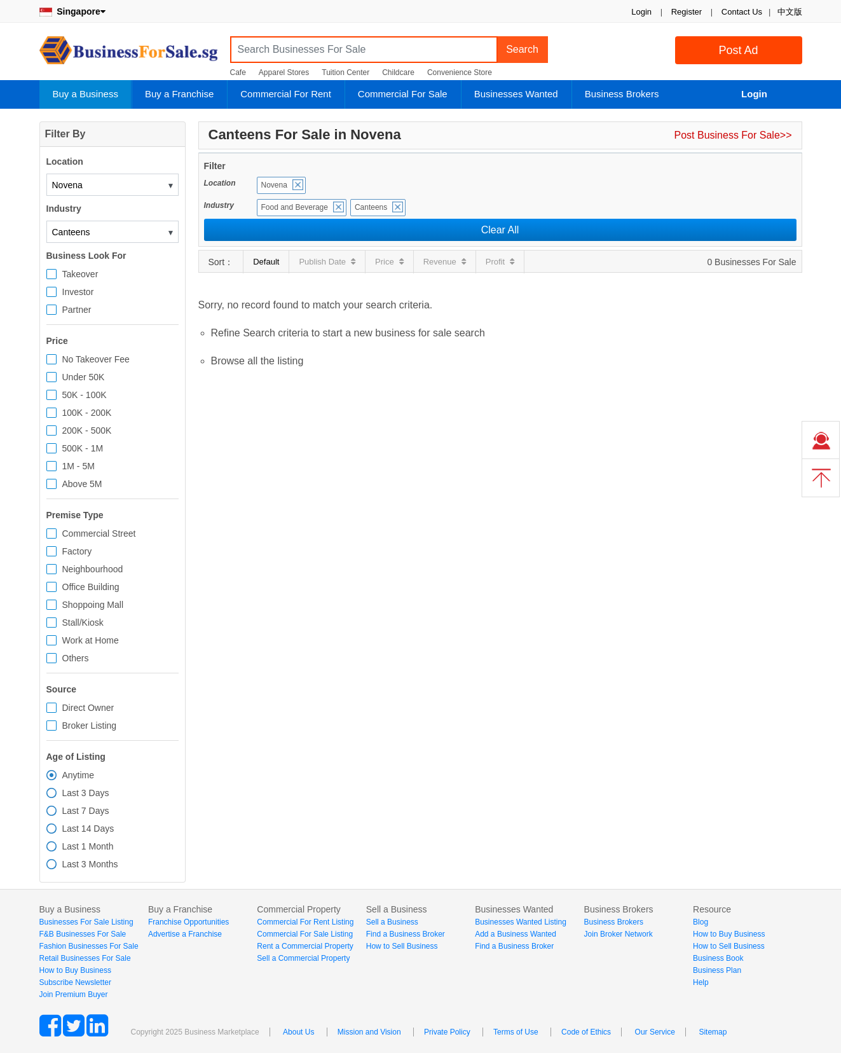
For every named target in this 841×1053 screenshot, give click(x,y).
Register (686, 12)
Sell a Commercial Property (303, 958)
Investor (78, 292)
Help (701, 982)
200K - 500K (87, 430)
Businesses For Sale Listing (86, 922)
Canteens (371, 207)
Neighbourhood (92, 569)
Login (641, 12)
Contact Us (741, 12)
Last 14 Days (88, 828)
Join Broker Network (618, 934)
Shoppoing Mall (93, 605)
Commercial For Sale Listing (305, 934)
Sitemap (713, 1032)
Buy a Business (85, 93)
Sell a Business (392, 922)
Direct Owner (88, 708)
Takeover (80, 274)
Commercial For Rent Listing (305, 922)
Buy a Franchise (179, 93)
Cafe (238, 72)
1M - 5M (78, 466)
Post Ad (738, 50)
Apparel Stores (284, 72)
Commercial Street (99, 533)
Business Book (718, 958)
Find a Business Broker (405, 934)
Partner (77, 310)
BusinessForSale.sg (128, 54)
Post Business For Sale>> (733, 135)
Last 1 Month (88, 846)
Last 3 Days (85, 793)
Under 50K (83, 377)
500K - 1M (83, 448)
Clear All (500, 229)
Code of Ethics (586, 1032)
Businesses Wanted (516, 93)
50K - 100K (84, 395)
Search (522, 49)
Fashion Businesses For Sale (89, 946)
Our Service (655, 1032)
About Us (298, 1032)
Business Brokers (622, 93)
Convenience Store (459, 72)
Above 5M (82, 484)
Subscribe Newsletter (75, 982)
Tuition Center (345, 72)
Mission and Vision (369, 1032)
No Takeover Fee (96, 359)
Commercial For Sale (403, 93)
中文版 (789, 12)
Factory (77, 551)
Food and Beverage (294, 207)
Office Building (91, 587)
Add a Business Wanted (515, 934)
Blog (700, 922)
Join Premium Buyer (73, 994)
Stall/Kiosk (83, 622)
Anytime (78, 775)
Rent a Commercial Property (305, 946)
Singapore (72, 11)
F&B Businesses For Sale (82, 934)
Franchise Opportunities (188, 922)
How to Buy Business (75, 970)
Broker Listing (89, 725)
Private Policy (447, 1032)
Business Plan (717, 970)
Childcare (398, 72)
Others (75, 658)
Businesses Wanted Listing (520, 922)
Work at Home (90, 640)
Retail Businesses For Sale (85, 958)
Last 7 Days (85, 811)
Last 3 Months (90, 864)
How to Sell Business (402, 946)
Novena (274, 185)
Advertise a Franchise (185, 934)
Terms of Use (515, 1032)
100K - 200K (87, 413)
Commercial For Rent (285, 93)
